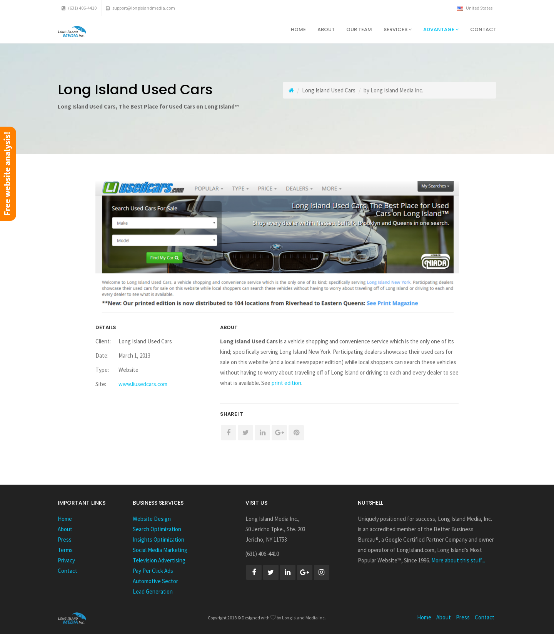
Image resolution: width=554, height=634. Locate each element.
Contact (483, 29)
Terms (65, 550)
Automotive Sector (155, 581)
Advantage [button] (441, 29)
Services (398, 29)
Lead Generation (153, 591)
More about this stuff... (458, 560)
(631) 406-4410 (79, 8)
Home (298, 29)
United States (474, 8)
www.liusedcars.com (142, 384)
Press (65, 539)
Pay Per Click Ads (153, 570)
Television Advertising (159, 560)
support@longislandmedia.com (140, 8)
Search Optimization (157, 529)
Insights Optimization (158, 539)
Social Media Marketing (160, 550)
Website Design (152, 518)
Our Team (359, 29)
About (326, 29)
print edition (286, 382)
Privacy (66, 560)
